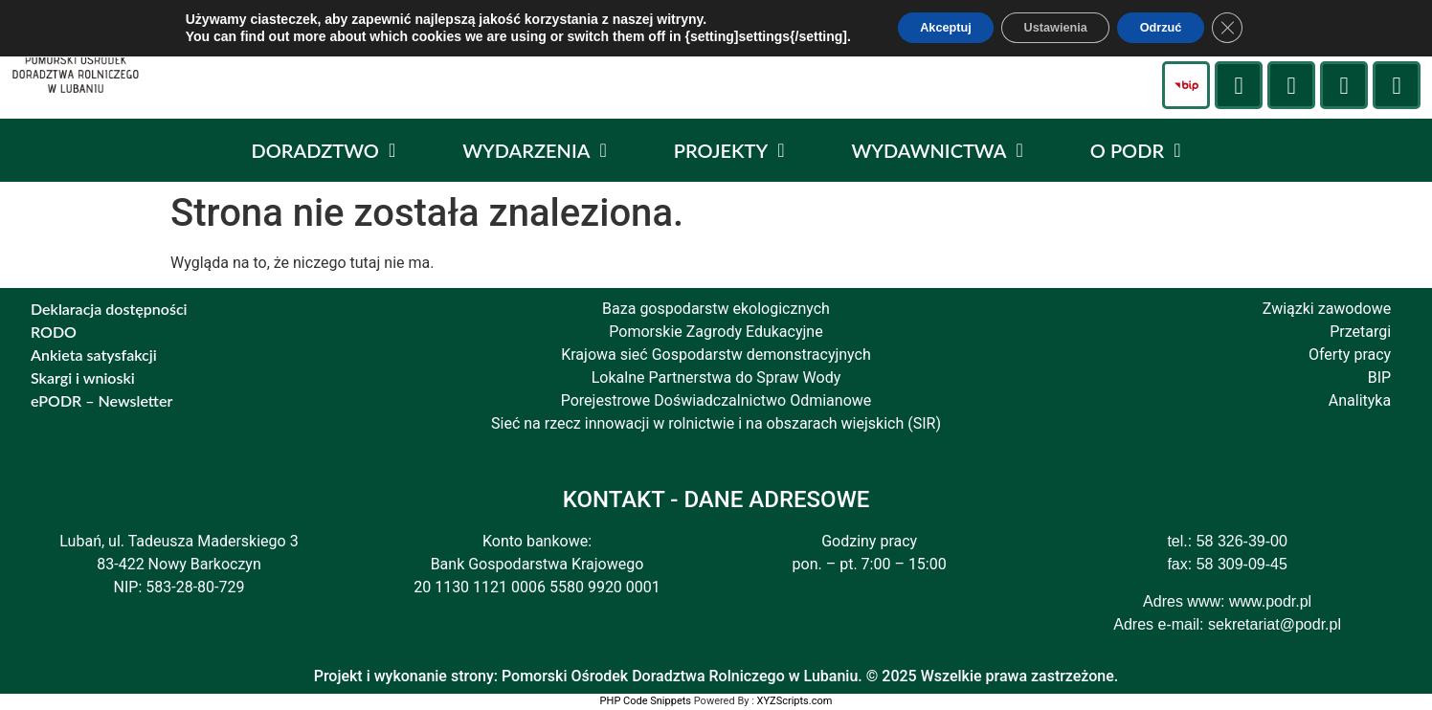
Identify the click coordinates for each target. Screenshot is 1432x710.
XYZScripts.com (795, 701)
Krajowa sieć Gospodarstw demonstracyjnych (716, 354)
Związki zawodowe (1327, 309)
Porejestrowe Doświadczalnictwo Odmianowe (716, 400)
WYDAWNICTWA (936, 150)
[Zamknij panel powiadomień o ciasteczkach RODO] (1254, 29)
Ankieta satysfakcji (94, 354)
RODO (54, 331)
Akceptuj (926, 29)
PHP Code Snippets (645, 701)
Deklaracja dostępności (109, 309)
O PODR (1135, 150)
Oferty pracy (1350, 354)
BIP (1379, 377)
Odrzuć (1177, 29)
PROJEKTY (729, 150)
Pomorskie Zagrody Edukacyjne (715, 331)
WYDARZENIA (534, 150)
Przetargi (1360, 331)
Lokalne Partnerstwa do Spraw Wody (716, 377)
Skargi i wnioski (83, 377)
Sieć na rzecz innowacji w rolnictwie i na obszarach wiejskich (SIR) (716, 423)
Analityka (1360, 400)
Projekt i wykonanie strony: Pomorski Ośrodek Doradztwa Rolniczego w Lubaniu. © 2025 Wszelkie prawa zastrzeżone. (716, 676)
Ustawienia (1054, 29)
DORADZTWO (324, 150)
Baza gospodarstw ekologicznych (716, 309)
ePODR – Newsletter (101, 400)
